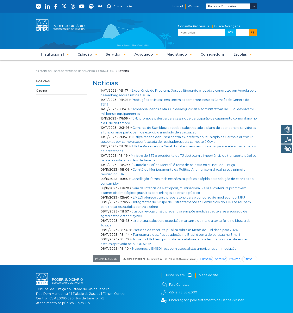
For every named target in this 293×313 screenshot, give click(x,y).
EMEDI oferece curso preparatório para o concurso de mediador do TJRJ (189, 197)
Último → (249, 259)
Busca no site (178, 275)
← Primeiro (204, 259)
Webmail (194, 6)
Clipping (41, 90)
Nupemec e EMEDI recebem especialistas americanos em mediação (184, 248)
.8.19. (231, 32)
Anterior (220, 259)
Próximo (234, 259)
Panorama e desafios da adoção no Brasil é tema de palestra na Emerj (186, 234)
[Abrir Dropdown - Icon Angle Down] (253, 6)
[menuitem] (213, 54)
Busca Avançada (227, 26)
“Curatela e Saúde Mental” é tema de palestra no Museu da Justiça (183, 165)
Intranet (177, 6)
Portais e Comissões (222, 6)
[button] (55, 54)
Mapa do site (208, 275)
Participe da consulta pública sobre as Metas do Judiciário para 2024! (185, 230)
